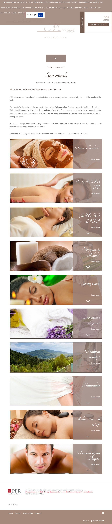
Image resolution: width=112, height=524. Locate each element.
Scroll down (56, 58)
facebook (103, 513)
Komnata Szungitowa (74, 8)
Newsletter (28, 514)
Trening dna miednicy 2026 (56, 8)
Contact (21, 13)
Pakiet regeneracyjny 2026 (35, 8)
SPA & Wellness (95, 8)
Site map (38, 514)
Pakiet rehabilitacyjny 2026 (16, 2)
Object (86, 8)
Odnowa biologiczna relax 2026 (12, 8)
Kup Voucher (5, 13)
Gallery (14, 13)
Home (4, 2)
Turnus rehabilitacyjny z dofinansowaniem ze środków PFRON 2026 (52, 2)
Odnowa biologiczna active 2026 (91, 2)
